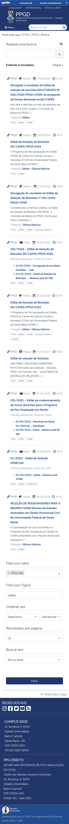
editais (21, 122)
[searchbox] (26, 573)
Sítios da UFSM (52, 7)
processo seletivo (43, 229)
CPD (20, 820)
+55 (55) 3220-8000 (17, 750)
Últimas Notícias (40, 168)
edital (29, 122)
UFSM (11, 820)
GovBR (6, 2)
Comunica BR (25, 3)
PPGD (14, 78)
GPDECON (31, 484)
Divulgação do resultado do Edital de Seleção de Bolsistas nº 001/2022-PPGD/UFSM (34, 197)
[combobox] (34, 573)
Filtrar (34, 681)
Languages (15, 7)
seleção (15, 339)
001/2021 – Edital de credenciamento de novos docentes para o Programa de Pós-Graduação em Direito (35, 404)
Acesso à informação (50, 3)
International (33, 7)
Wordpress (56, 816)
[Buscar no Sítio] (45, 27)
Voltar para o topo (54, 694)
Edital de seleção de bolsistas (29, 358)
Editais (26, 117)
